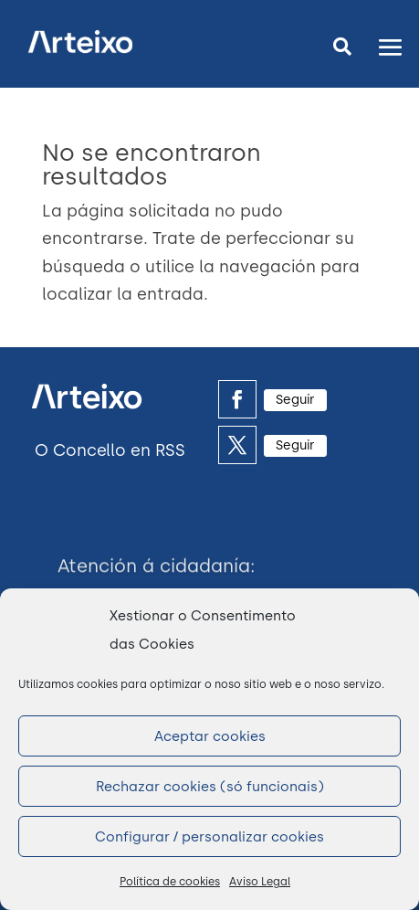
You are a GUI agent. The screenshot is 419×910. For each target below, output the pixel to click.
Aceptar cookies (210, 736)
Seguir (295, 399)
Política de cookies (170, 881)
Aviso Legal (259, 881)
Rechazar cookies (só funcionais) (210, 786)
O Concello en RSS (110, 450)
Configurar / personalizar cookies (209, 837)
